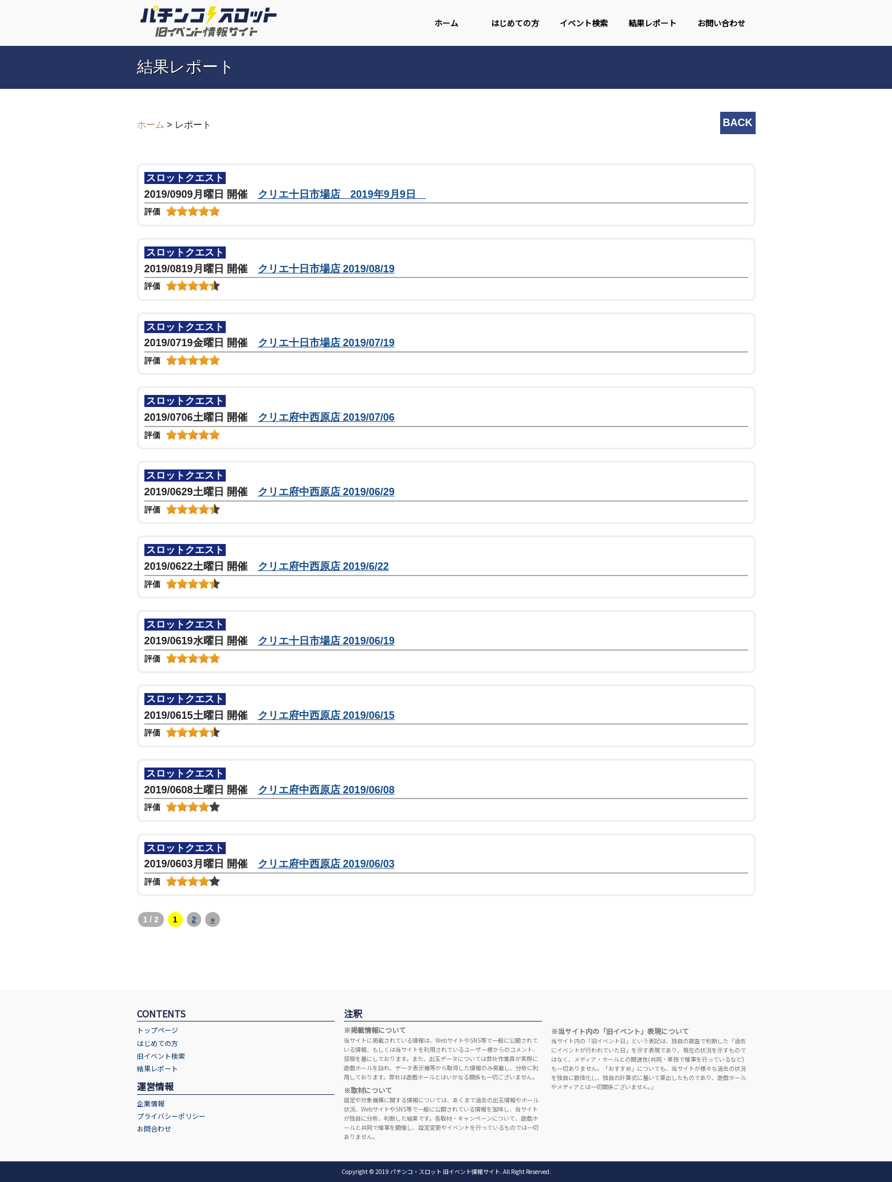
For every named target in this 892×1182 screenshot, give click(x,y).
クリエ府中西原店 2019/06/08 (326, 790)
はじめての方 (515, 23)
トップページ (157, 1030)
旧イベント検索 (161, 1055)
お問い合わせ (721, 23)
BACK (738, 122)
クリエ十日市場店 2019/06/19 (326, 641)
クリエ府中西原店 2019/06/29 (326, 492)
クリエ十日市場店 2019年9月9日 (342, 194)
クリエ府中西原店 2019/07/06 (326, 417)
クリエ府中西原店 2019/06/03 (326, 864)
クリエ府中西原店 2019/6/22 (323, 566)
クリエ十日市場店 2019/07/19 (326, 343)
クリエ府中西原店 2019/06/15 (326, 715)
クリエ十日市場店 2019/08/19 (326, 269)
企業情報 (150, 1103)
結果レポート (652, 23)
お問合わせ (154, 1128)
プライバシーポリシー (171, 1116)
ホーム (446, 23)
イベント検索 (584, 23)
